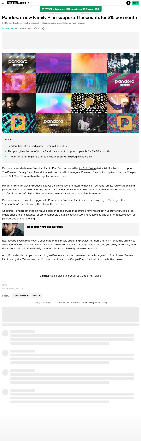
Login (135, 3)
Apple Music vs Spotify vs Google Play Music (75, 275)
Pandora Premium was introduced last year (27, 185)
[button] (70, 3)
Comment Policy (86, 302)
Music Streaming (8, 288)
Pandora (19, 288)
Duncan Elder (11, 28)
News (4, 285)
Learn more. (94, 13)
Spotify (111, 210)
